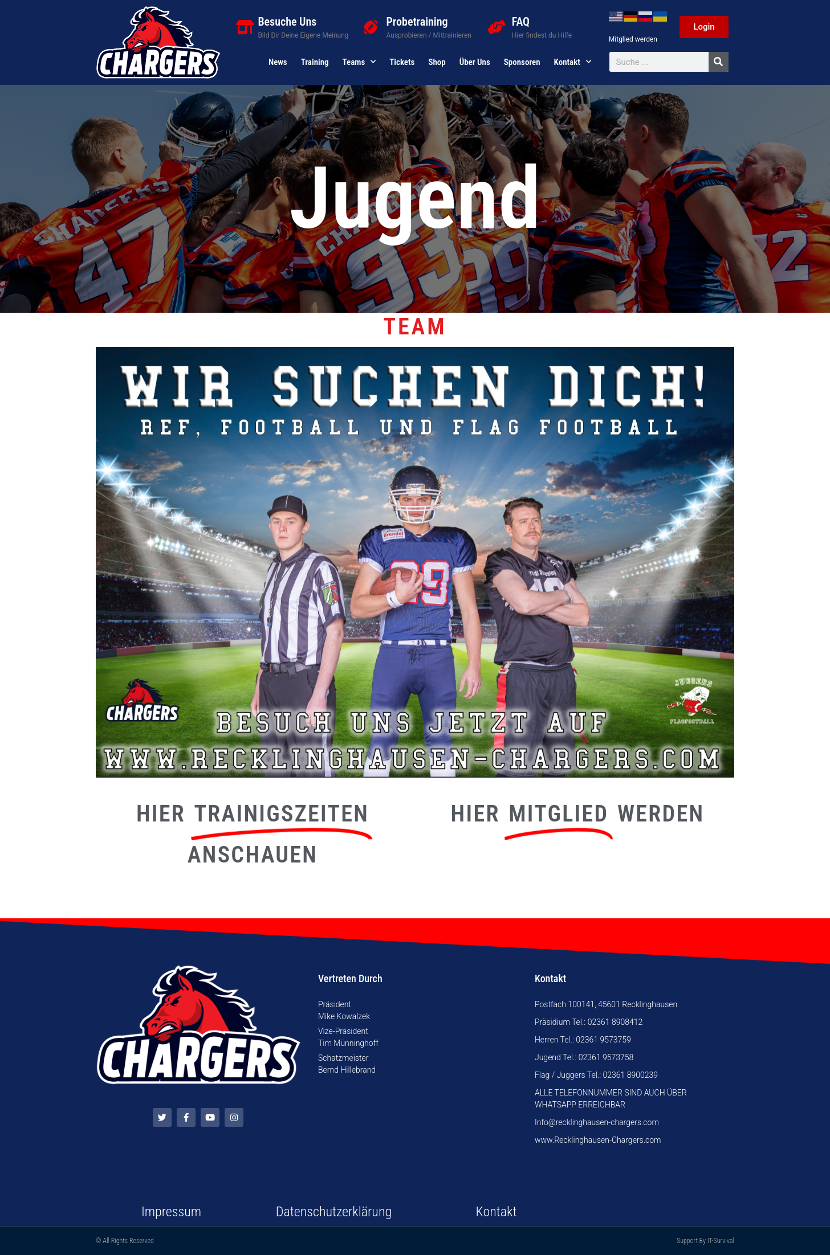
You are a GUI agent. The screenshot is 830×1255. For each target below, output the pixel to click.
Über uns (474, 62)
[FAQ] (496, 27)
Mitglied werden (633, 39)
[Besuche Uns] (245, 27)
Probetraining (417, 21)
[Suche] (719, 62)
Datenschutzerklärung (334, 1212)
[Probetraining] (371, 27)
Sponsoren (522, 62)
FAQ (521, 21)
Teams (359, 62)
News (277, 62)
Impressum (171, 1212)
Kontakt (572, 62)
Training (315, 62)
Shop (436, 62)
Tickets (401, 62)
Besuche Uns (287, 21)
